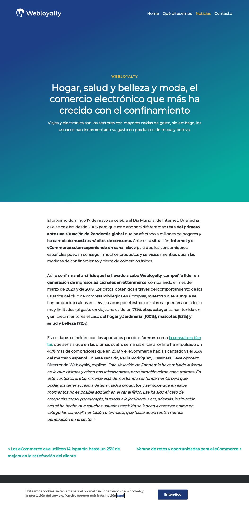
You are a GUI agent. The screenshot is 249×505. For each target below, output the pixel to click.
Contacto (223, 13)
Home (153, 13)
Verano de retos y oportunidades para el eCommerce (187, 449)
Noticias (203, 13)
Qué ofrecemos (177, 13)
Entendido (172, 494)
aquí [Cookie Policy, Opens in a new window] (120, 495)
